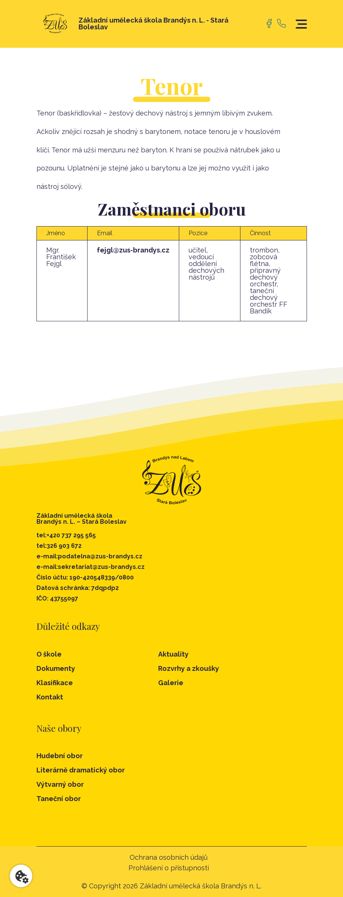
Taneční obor (58, 798)
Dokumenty (55, 668)
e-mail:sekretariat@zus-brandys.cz (90, 567)
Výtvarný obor (60, 784)
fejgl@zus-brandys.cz (133, 250)
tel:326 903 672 (59, 546)
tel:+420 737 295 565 (66, 535)
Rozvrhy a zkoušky (188, 668)
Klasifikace (54, 683)
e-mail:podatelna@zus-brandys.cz (89, 556)
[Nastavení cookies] (21, 876)
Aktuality (173, 654)
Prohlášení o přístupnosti (168, 868)
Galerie (170, 683)
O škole (49, 654)
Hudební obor (59, 756)
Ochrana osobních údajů (169, 857)
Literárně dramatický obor (80, 770)
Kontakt (49, 697)
